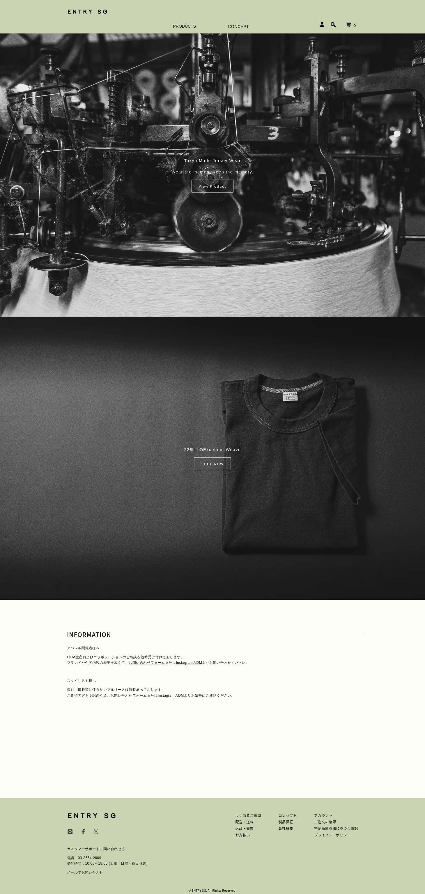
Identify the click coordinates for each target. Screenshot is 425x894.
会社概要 (285, 828)
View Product (212, 186)
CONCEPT (238, 26)
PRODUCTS (184, 26)
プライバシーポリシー (332, 834)
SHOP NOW (212, 463)
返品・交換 (244, 828)
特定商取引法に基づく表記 (336, 828)
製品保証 (285, 821)
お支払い (242, 834)
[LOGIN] (322, 24)
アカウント (323, 815)
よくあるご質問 (248, 815)
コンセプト (287, 815)
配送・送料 (244, 821)
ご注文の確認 (325, 821)
